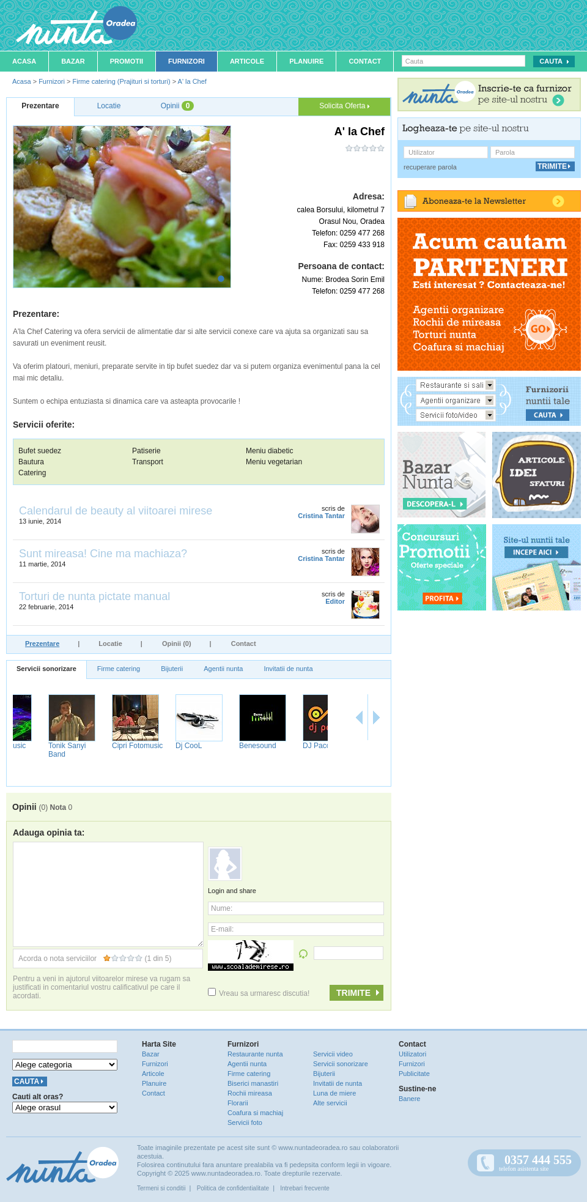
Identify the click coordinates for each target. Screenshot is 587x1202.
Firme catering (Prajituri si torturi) (121, 81)
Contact (365, 61)
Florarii (237, 1103)
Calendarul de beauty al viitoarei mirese (115, 511)
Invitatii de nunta (288, 668)
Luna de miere (334, 1093)
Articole (247, 61)
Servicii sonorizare (46, 668)
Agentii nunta (223, 668)
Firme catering (118, 668)
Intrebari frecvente (305, 1188)
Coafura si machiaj (255, 1112)
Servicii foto (244, 1122)
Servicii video (333, 1054)
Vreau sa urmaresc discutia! (258, 993)
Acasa (24, 61)
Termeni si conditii (161, 1188)
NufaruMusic (39, 745)
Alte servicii (330, 1103)
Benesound (292, 745)
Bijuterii (172, 668)
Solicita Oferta (344, 106)
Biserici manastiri (252, 1083)
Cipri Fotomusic (171, 745)
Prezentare (42, 643)
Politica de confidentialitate (233, 1188)
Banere (409, 1098)
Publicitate (414, 1073)
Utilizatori (412, 1054)
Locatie (110, 643)
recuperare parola (430, 167)
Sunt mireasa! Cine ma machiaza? (103, 553)
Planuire (306, 61)
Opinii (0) (176, 643)
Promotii (126, 61)
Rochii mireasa (249, 1093)
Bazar (73, 61)
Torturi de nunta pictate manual (94, 596)
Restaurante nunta (255, 1054)
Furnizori (186, 61)
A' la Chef (192, 81)
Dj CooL (223, 745)
